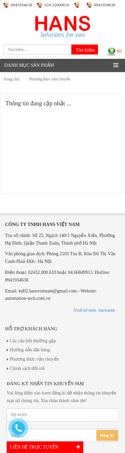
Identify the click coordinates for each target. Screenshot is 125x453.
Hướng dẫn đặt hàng (30, 349)
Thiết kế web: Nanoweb (94, 310)
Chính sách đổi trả (27, 368)
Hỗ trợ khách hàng (31, 328)
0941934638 (21, 5)
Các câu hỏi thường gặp (33, 340)
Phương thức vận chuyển (50, 79)
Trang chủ (11, 79)
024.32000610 (56, 5)
